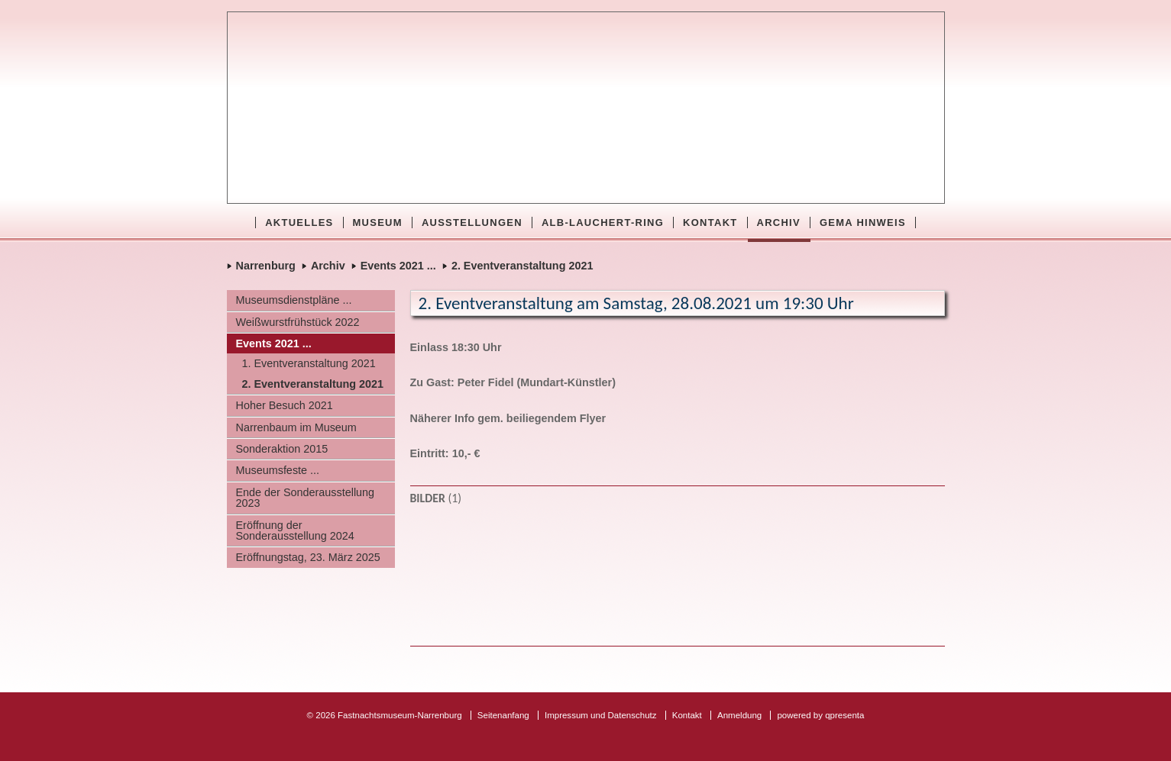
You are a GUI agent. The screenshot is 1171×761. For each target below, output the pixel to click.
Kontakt (710, 222)
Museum (378, 222)
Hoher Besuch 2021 (284, 405)
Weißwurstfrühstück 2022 (298, 322)
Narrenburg (266, 266)
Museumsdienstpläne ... (294, 300)
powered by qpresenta (820, 715)
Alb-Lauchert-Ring (603, 222)
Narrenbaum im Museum (296, 427)
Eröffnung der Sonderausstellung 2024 (295, 530)
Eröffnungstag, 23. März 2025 (308, 557)
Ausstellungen (472, 222)
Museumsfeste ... (278, 470)
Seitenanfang (503, 715)
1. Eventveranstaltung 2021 (309, 363)
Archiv (779, 222)
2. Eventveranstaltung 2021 (522, 266)
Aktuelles (299, 222)
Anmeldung (739, 715)
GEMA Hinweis (863, 222)
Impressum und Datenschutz (601, 715)
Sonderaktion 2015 (282, 449)
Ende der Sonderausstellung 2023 (305, 497)
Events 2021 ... (398, 266)
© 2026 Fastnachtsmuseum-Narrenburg (384, 715)
